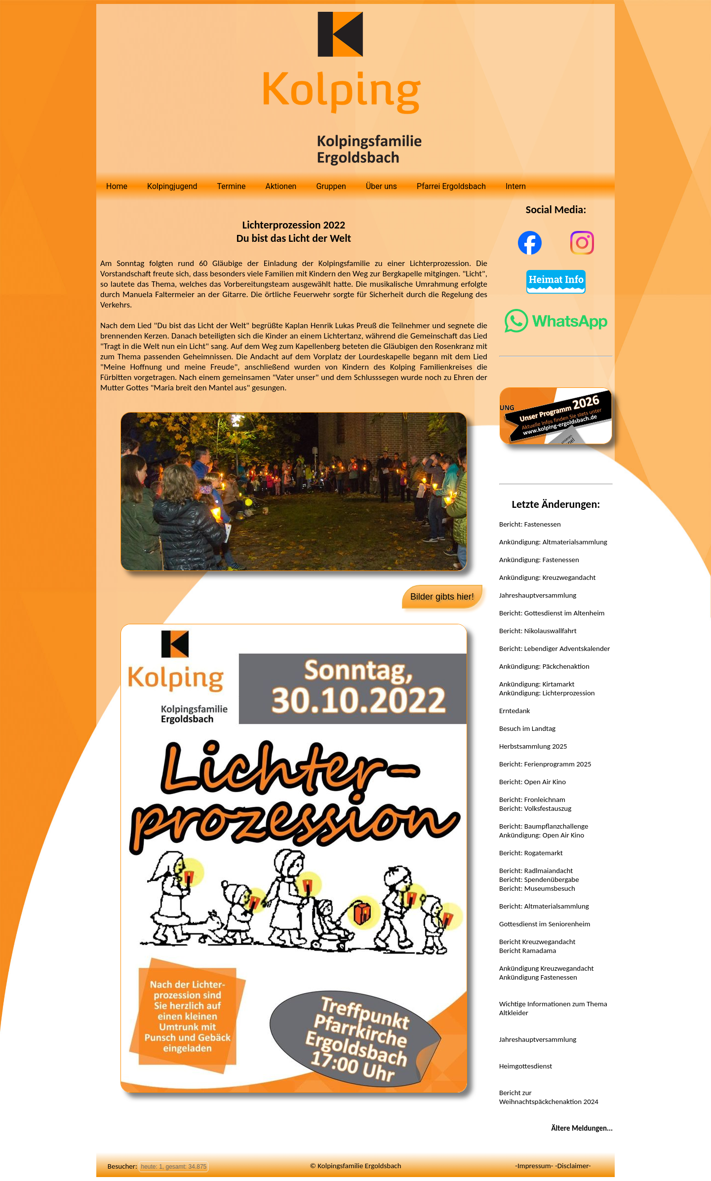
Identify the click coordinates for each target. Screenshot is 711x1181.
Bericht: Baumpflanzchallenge (543, 826)
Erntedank (514, 710)
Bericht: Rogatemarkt (531, 852)
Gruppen (331, 186)
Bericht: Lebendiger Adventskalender (554, 648)
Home (116, 186)
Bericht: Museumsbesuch (537, 888)
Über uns (381, 186)
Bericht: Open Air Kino (532, 781)
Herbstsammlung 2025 (533, 746)
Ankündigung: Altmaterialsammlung (553, 541)
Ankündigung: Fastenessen (539, 559)
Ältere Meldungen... (582, 1128)
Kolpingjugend (172, 186)
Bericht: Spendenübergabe (539, 879)
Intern (516, 186)
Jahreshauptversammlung (537, 595)
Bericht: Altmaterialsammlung (544, 906)
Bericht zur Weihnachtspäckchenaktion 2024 (548, 1097)
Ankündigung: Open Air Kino (541, 835)
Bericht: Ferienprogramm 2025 (545, 764)
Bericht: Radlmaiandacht (536, 870)
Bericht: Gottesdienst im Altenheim (552, 613)
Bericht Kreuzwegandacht (537, 941)
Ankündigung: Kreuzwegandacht (547, 577)
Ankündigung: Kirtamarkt (536, 684)
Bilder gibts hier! (442, 597)
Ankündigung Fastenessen (538, 977)
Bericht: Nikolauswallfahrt (538, 630)
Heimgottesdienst (525, 1066)
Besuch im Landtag (527, 728)
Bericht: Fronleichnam (532, 799)
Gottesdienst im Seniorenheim (544, 923)
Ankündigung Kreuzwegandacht (546, 968)
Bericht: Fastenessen (530, 524)
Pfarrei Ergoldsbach (451, 186)
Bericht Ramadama (527, 950)
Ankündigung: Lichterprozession (547, 692)
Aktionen (281, 186)
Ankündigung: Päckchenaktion (544, 666)
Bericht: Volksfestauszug (535, 808)
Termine (231, 186)
